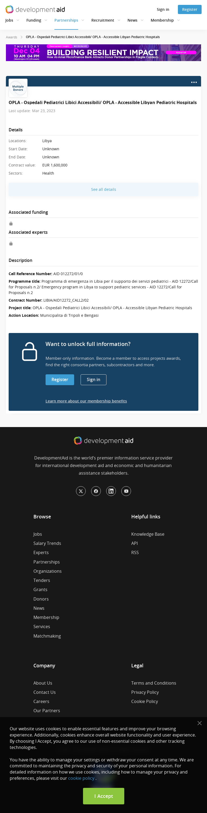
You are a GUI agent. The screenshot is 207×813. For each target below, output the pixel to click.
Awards (11, 37)
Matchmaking (47, 636)
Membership (162, 20)
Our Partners (46, 711)
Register (189, 9)
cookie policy (81, 778)
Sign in (163, 9)
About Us (42, 683)
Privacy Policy (145, 692)
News (132, 20)
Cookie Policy (144, 701)
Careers (41, 701)
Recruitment (102, 20)
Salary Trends (47, 543)
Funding (33, 20)
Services (41, 626)
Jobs (9, 20)
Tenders (41, 580)
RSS (135, 552)
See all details (103, 189)
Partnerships (66, 20)
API (134, 543)
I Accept (103, 796)
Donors (41, 599)
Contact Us (44, 692)
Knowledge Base (147, 534)
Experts (41, 552)
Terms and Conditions (153, 683)
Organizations (47, 571)
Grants (40, 589)
